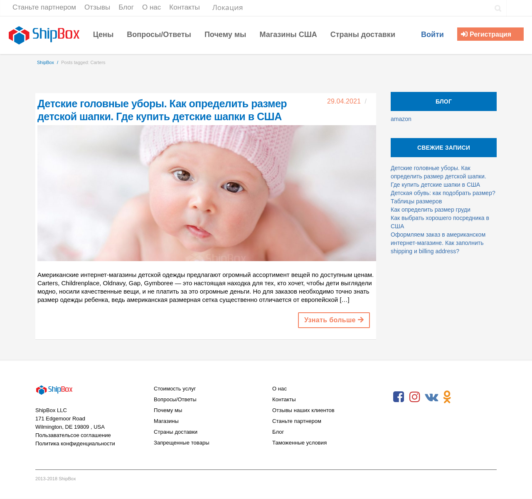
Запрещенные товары (181, 443)
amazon (401, 119)
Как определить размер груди (430, 209)
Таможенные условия (299, 443)
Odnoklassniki (447, 397)
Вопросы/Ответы (175, 399)
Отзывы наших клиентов (303, 410)
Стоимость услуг (175, 388)
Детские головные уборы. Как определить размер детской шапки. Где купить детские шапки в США (438, 176)
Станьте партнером (296, 421)
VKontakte (431, 397)
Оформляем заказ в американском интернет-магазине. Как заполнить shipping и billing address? (438, 242)
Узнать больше (334, 320)
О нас (279, 388)
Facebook (398, 397)
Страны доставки (175, 432)
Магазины (166, 421)
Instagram (414, 397)
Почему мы (168, 410)
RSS (463, 397)
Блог (278, 432)
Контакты (284, 399)
